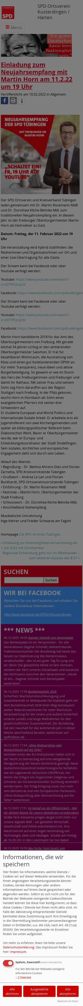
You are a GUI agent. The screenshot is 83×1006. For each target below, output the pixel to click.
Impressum (18, 952)
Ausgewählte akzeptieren (39, 991)
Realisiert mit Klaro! (67, 1001)
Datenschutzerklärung (18, 947)
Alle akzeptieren (68, 991)
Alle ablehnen (12, 991)
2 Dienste (23, 977)
